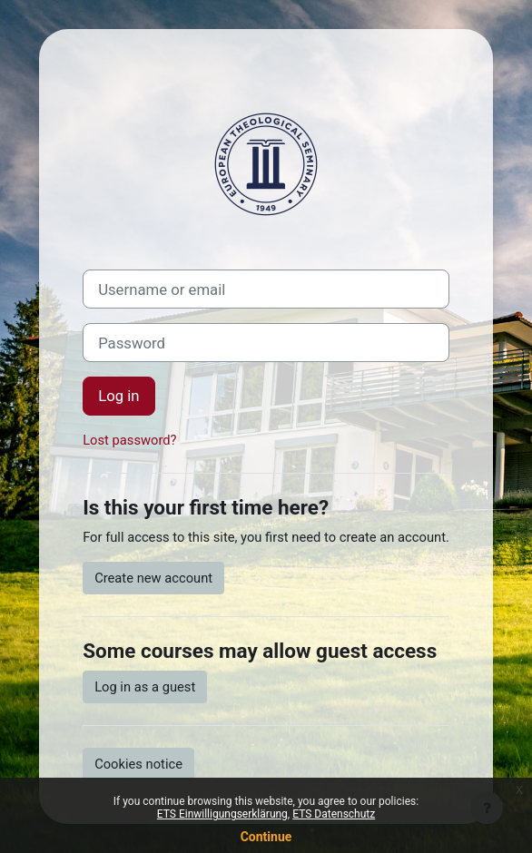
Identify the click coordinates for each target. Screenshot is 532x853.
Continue (266, 836)
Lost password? (129, 440)
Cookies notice (138, 764)
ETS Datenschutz (333, 814)
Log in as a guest (144, 687)
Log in (118, 396)
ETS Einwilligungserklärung (222, 814)
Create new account (153, 578)
